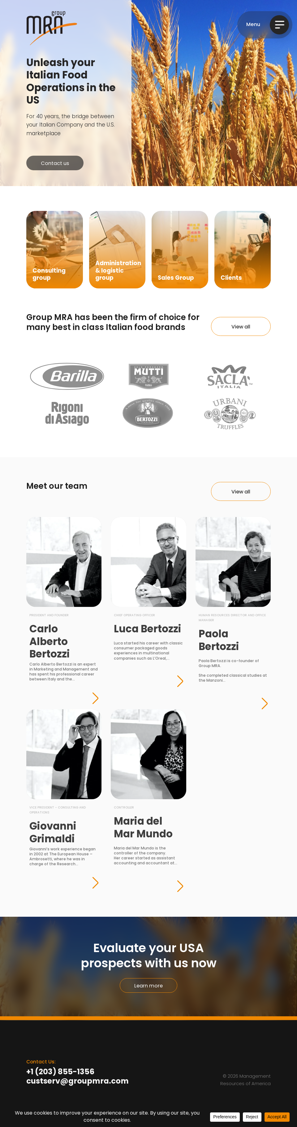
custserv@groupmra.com (77, 1081)
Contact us (55, 163)
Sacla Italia (230, 376)
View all (240, 327)
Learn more (148, 986)
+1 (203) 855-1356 (60, 1072)
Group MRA (51, 28)
